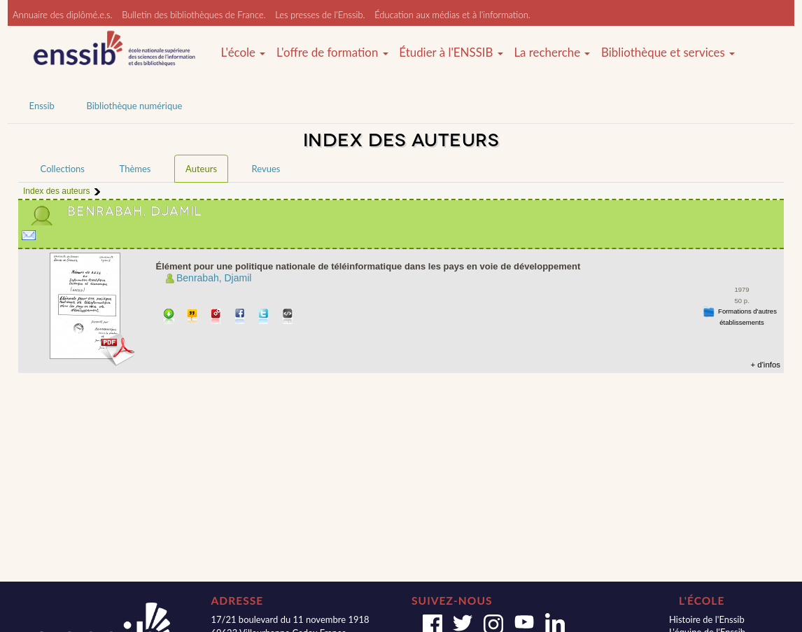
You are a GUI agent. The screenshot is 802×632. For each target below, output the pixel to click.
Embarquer (288, 317)
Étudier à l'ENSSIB (451, 52)
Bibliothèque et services (668, 52)
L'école (243, 52)
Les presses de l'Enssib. (320, 14)
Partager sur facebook (240, 317)
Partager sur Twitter (264, 317)
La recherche (552, 52)
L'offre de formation (332, 52)
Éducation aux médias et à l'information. (452, 14)
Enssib (42, 105)
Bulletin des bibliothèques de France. (194, 14)
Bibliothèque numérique (134, 105)
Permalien (216, 317)
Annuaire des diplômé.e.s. (63, 14)
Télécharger (169, 317)
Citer (193, 317)
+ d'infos (765, 364)
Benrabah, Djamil (213, 277)
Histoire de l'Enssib (707, 619)
